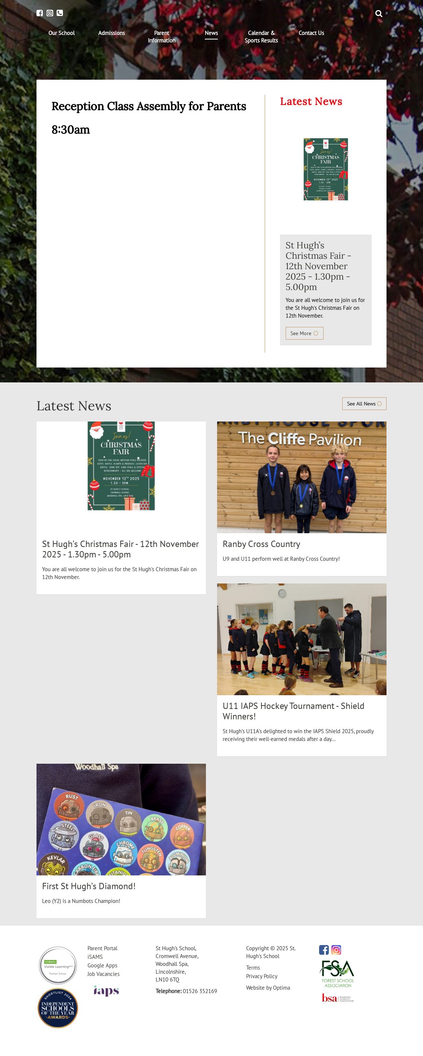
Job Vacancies (104, 973)
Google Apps (102, 965)
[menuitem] (61, 33)
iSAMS (95, 956)
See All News (364, 403)
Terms (253, 967)
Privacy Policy (261, 976)
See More (304, 333)
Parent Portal (102, 948)
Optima (281, 987)
